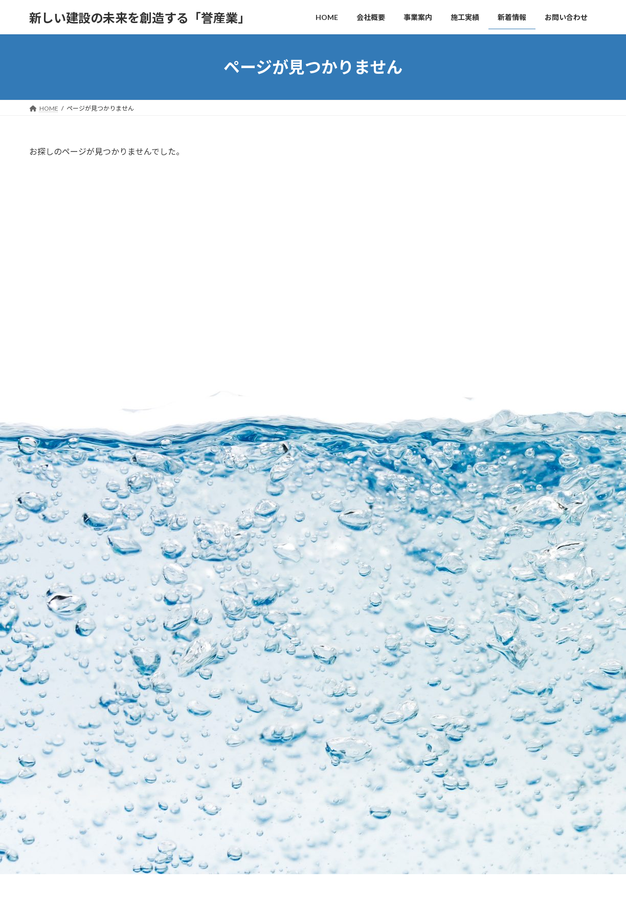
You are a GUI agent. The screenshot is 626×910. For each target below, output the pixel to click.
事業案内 (242, 691)
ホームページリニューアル (545, 234)
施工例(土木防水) (259, 745)
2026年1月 (463, 373)
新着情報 (242, 834)
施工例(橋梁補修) (259, 763)
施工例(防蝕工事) (259, 798)
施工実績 (242, 709)
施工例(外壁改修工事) (265, 816)
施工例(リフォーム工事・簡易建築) (284, 781)
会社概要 (242, 674)
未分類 (457, 318)
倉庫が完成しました (535, 182)
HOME (239, 656)
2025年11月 (465, 394)
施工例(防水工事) (259, 727)
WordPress (268, 892)
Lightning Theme (314, 892)
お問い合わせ (57, 597)
